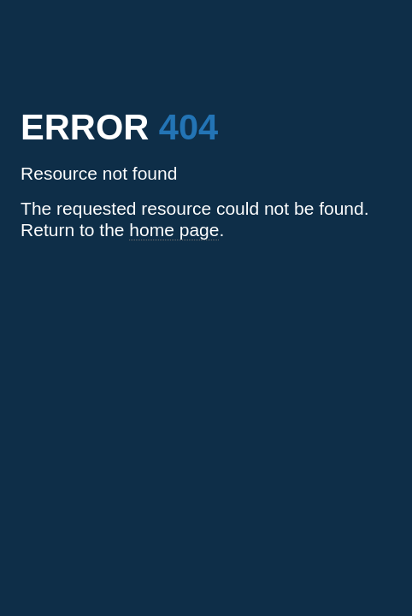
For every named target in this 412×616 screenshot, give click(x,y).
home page (174, 230)
